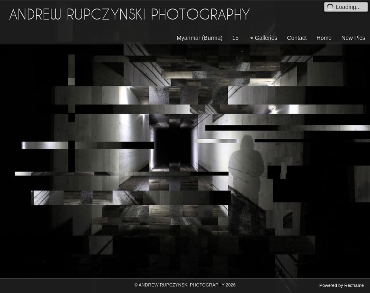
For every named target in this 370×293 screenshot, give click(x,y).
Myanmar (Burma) (199, 38)
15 (235, 38)
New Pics (353, 38)
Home (323, 38)
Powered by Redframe (342, 285)
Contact (297, 38)
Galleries (262, 38)
